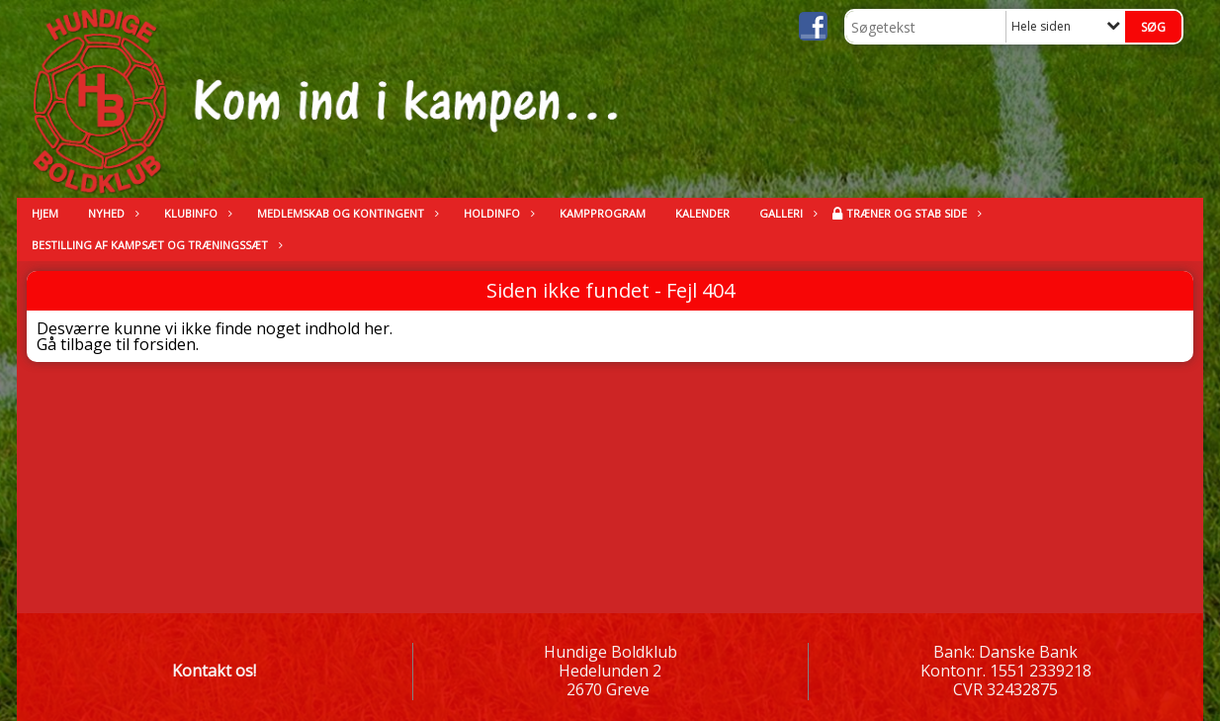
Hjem (45, 213)
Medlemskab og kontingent (345, 213)
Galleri (786, 213)
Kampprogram (603, 213)
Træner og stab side (911, 213)
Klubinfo (195, 213)
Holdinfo (497, 213)
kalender (702, 213)
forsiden (164, 344)
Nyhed (111, 213)
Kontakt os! (214, 670)
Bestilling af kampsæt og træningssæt (155, 244)
